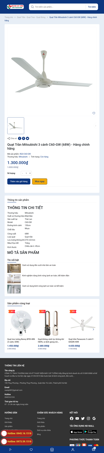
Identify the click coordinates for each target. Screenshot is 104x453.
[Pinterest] (23, 138)
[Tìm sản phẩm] (63, 7)
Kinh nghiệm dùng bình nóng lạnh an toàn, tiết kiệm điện (45, 276)
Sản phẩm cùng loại (18, 303)
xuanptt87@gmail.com (13, 390)
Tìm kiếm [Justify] (92, 7)
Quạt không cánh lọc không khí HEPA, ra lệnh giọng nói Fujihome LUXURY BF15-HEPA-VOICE (51, 340)
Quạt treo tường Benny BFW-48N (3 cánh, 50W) (21, 340)
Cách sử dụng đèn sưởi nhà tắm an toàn (39, 265)
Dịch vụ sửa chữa (44, 430)
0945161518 (9, 397)
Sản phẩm (8, 426)
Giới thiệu (8, 422)
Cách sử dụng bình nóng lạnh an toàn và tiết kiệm (43, 286)
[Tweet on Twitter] (27, 138)
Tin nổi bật (13, 260)
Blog (39, 434)
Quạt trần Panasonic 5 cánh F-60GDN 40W (81, 340)
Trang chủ (8, 418)
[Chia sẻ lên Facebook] (19, 138)
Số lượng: (11, 173)
